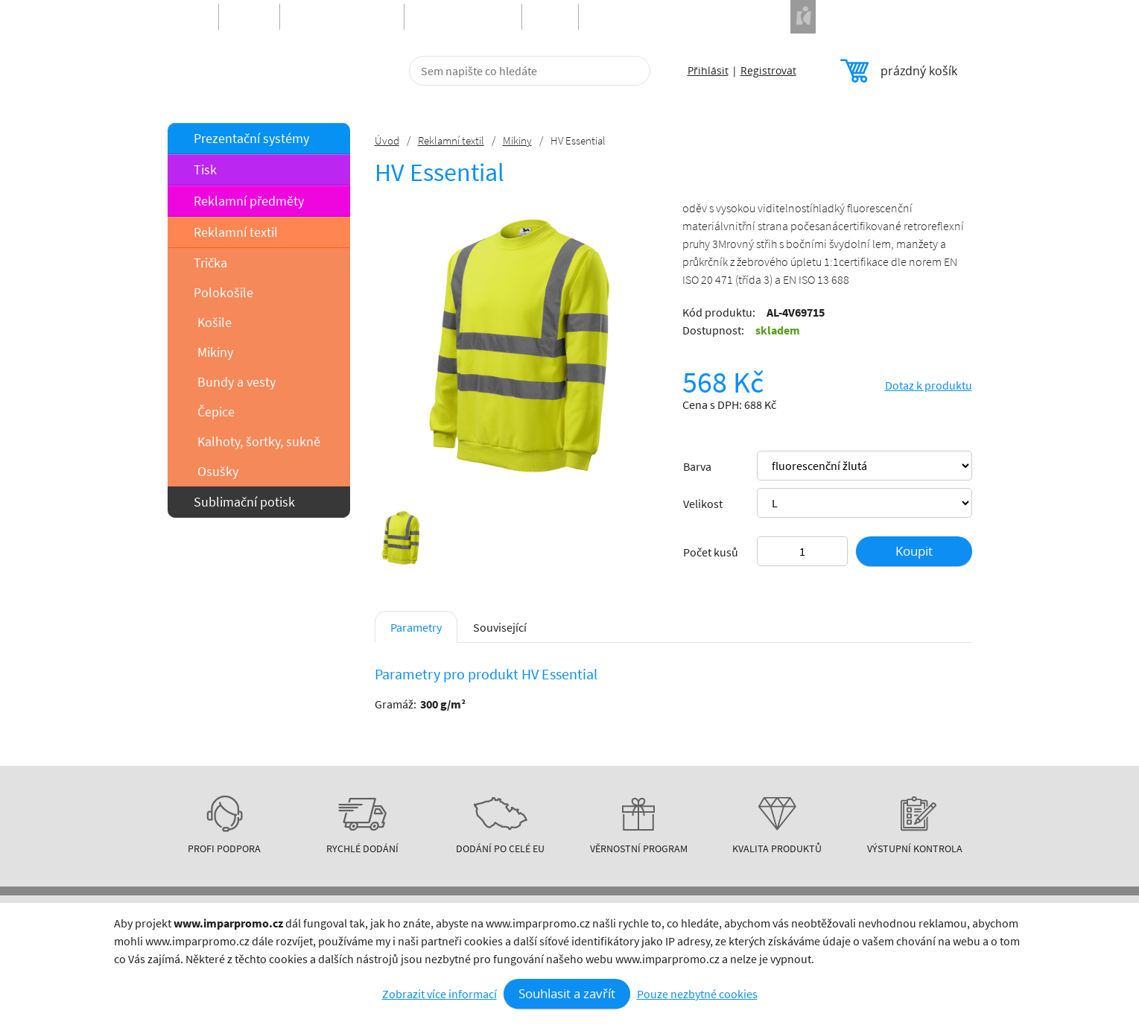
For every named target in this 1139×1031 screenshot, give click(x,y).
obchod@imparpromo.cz (897, 1011)
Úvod (387, 140)
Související (500, 627)
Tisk (205, 169)
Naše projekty (837, 17)
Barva (697, 466)
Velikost (703, 503)
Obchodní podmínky (523, 970)
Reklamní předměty (249, 200)
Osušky (217, 471)
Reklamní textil (236, 232)
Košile (214, 322)
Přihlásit (708, 70)
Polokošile (223, 292)
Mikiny (215, 352)
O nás (486, 985)
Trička (210, 262)
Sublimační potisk (244, 501)
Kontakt (492, 1000)
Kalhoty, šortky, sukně (258, 441)
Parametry (416, 627)
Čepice (216, 411)
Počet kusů (710, 552)
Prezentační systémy (251, 138)
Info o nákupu (506, 955)
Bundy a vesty (236, 381)
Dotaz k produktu (928, 385)
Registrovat (768, 70)
